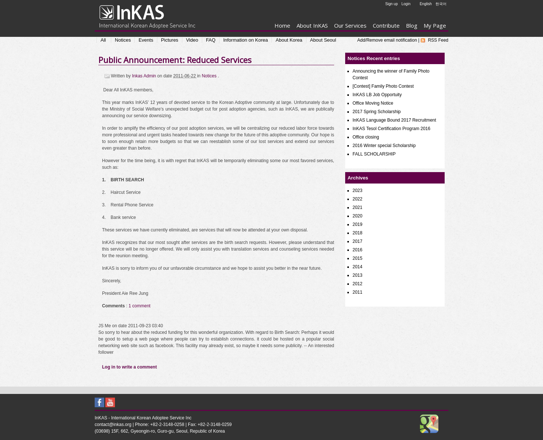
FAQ (211, 40)
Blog (411, 25)
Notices (123, 40)
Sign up (391, 4)
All (103, 40)
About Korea (289, 40)
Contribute (386, 25)
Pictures (169, 40)
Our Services (350, 25)
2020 (357, 216)
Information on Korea (245, 40)
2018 (357, 232)
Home (282, 25)
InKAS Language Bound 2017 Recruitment (394, 120)
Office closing (366, 137)
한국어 (440, 4)
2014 (357, 266)
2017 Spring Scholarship (377, 111)
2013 (357, 275)
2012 (357, 283)
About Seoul (323, 40)
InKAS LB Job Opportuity (377, 94)
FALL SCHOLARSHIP (374, 154)
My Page (435, 25)
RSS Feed (438, 40)
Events (146, 40)
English (426, 4)
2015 (357, 258)
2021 (357, 207)
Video (192, 40)
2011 (357, 292)
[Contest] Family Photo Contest (383, 86)
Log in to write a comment (129, 367)
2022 (357, 199)
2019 (357, 224)
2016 (357, 249)
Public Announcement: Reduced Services (175, 59)
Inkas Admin (144, 75)
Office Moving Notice (373, 103)
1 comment (139, 305)
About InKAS (312, 25)
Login (406, 4)
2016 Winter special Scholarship (384, 145)
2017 (357, 241)
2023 (357, 190)
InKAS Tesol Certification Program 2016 (391, 128)
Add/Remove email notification (387, 40)
